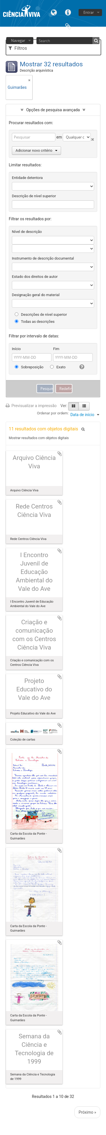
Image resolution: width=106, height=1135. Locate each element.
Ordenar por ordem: (53, 413)
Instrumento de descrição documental (43, 258)
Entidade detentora (27, 178)
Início (16, 349)
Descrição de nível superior (34, 196)
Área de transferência (68, 26)
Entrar (88, 12)
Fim (56, 349)
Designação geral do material (36, 295)
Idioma (54, 12)
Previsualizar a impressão (31, 405)
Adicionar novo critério (36, 150)
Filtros (17, 48)
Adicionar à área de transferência (59, 454)
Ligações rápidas (68, 12)
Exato (58, 367)
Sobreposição (29, 367)
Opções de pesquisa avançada (53, 110)
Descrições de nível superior (41, 314)
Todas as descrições (35, 321)
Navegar (18, 40)
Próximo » (87, 1112)
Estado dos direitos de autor (35, 276)
